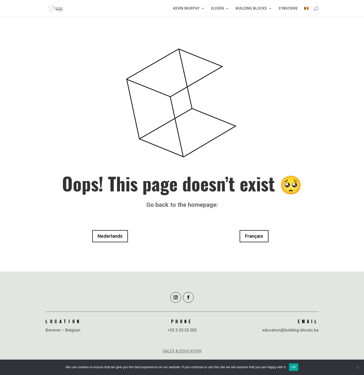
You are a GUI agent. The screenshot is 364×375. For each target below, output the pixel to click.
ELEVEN (217, 8)
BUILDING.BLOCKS (251, 8)
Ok (293, 367)
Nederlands (110, 236)
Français (254, 236)
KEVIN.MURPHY (186, 8)
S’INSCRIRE (288, 8)
